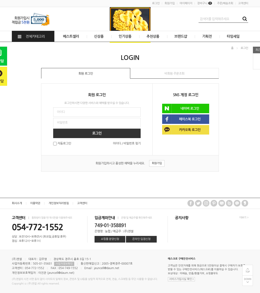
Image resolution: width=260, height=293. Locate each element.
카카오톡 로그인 (181, 130)
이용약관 (35, 203)
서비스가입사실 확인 (181, 279)
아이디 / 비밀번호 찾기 (127, 143)
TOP (248, 272)
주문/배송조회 (225, 3)
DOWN (247, 279)
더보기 (243, 217)
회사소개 (17, 203)
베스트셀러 (71, 36)
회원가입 (170, 3)
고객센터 (243, 3)
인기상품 (125, 36)
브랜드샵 (180, 36)
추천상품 (153, 36)
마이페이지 (186, 3)
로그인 (156, 3)
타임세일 (233, 36)
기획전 (207, 36)
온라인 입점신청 (141, 239)
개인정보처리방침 (58, 203)
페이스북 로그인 (181, 119)
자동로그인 (64, 143)
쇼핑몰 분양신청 (110, 239)
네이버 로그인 (180, 108)
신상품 (99, 36)
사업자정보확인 (64, 263)
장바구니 (204, 3)
